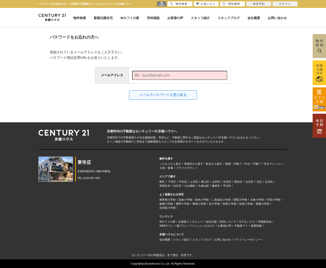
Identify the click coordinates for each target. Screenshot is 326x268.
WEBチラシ (166, 225)
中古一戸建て (252, 163)
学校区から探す (193, 163)
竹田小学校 (273, 199)
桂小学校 (214, 203)
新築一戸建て (233, 163)
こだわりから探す (170, 163)
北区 (259, 181)
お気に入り (205, 3)
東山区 (205, 181)
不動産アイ (241, 225)
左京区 (269, 181)
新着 (170, 168)
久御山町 (203, 185)
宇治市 (227, 185)
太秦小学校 (257, 199)
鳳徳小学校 (199, 203)
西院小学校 (240, 199)
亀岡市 (216, 185)
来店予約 (259, 3)
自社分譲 (211, 221)
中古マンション (273, 163)
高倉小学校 (185, 199)
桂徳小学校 (246, 203)
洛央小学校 (202, 199)
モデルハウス (247, 221)
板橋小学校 (166, 203)
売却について (228, 221)
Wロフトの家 (129, 18)
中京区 (183, 181)
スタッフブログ (229, 18)
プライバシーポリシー (247, 239)
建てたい (182, 225)
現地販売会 (265, 221)
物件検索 (79, 18)
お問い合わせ (277, 18)
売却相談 (153, 18)
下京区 (172, 181)
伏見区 (227, 181)
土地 (162, 168)
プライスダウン (185, 168)
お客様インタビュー (190, 221)
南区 (162, 181)
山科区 (216, 181)
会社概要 (253, 18)
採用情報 (256, 225)
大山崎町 (189, 185)
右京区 (249, 181)
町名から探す (214, 163)
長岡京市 (164, 185)
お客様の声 (175, 18)
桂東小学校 (229, 203)
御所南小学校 (167, 199)
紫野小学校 (182, 203)
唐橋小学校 (262, 203)
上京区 (194, 181)
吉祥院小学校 (167, 207)
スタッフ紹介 (200, 18)
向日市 (177, 185)
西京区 (238, 181)
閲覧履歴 (231, 3)
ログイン (285, 3)
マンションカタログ (202, 225)
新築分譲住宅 (103, 18)
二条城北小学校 (221, 199)
